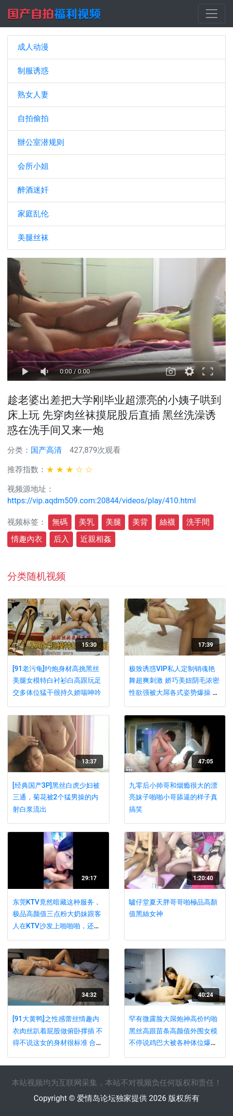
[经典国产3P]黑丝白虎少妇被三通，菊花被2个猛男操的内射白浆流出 (56, 797)
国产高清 (46, 450)
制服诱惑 (33, 70)
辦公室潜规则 (41, 142)
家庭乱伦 (33, 213)
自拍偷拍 (33, 118)
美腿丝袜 (33, 237)
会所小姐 (33, 166)
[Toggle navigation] (211, 13)
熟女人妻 (33, 94)
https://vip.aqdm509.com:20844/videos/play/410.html (101, 500)
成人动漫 (33, 47)
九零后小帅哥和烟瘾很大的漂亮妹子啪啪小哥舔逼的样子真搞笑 (173, 797)
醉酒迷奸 (33, 190)
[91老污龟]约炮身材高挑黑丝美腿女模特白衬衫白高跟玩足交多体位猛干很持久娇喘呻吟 (57, 681)
